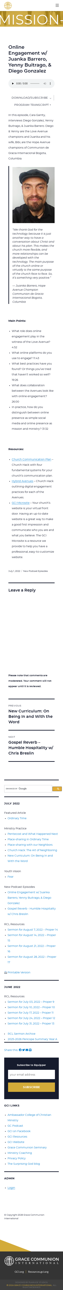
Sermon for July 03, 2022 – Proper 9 (31, 1002)
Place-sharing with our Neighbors (30, 844)
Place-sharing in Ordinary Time (28, 839)
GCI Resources (17, 1136)
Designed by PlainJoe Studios (31, 1282)
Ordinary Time (17, 818)
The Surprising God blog (24, 1163)
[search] (28, 788)
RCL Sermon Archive (21, 1033)
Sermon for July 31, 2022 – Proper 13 (31, 1023)
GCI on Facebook (19, 1131)
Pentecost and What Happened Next (33, 834)
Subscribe (31, 1087)
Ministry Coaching (20, 1153)
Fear (10, 876)
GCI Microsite (21, 503)
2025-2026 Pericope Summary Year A (32, 1039)
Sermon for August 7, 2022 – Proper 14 (33, 929)
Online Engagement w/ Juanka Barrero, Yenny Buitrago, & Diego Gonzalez (29, 898)
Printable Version (17, 972)
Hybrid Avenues (22, 481)
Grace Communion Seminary (27, 1147)
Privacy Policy (17, 1158)
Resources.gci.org (38, 1271)
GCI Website (16, 1142)
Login (11, 1187)
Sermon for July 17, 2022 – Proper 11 (31, 1012)
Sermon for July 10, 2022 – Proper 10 (31, 1007)
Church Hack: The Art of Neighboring (32, 850)
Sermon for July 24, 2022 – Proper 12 (31, 1018)
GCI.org (19, 1271)
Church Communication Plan (31, 459)
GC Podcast (15, 1125)
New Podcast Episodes (35, 571)
